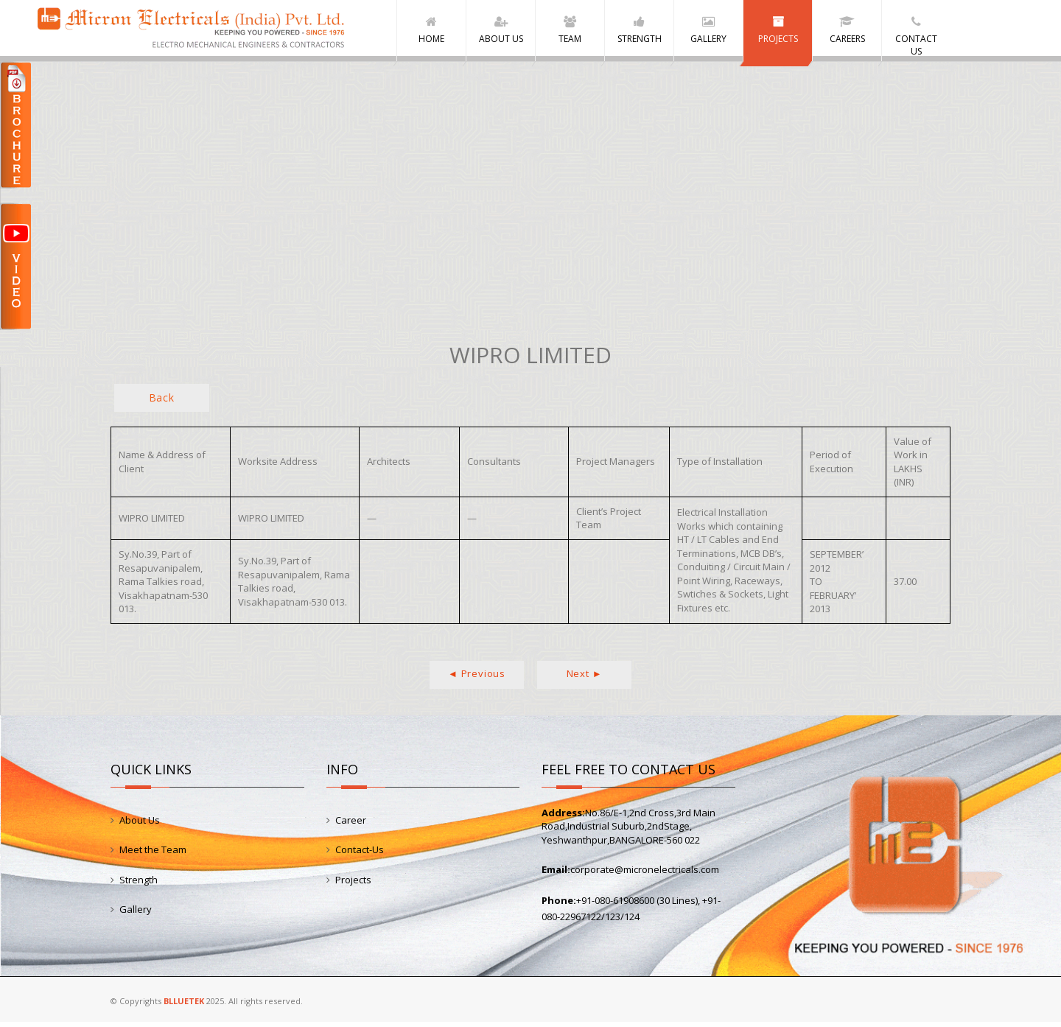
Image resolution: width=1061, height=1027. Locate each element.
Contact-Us (359, 854)
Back (162, 403)
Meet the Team (152, 854)
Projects (353, 884)
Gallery (135, 914)
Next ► (585, 678)
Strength (138, 884)
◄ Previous (476, 678)
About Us (139, 825)
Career (350, 825)
